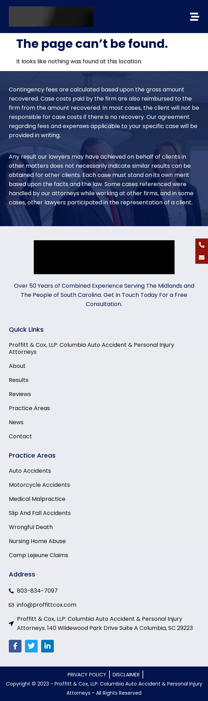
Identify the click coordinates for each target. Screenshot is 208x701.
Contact (20, 436)
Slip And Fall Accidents (40, 513)
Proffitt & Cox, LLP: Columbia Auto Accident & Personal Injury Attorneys (91, 349)
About (17, 366)
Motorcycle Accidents (39, 485)
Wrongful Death (31, 527)
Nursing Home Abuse (37, 541)
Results (19, 380)
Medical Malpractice (37, 499)
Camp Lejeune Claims (38, 555)
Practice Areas (29, 408)
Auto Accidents (30, 470)
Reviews (20, 394)
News (16, 422)
